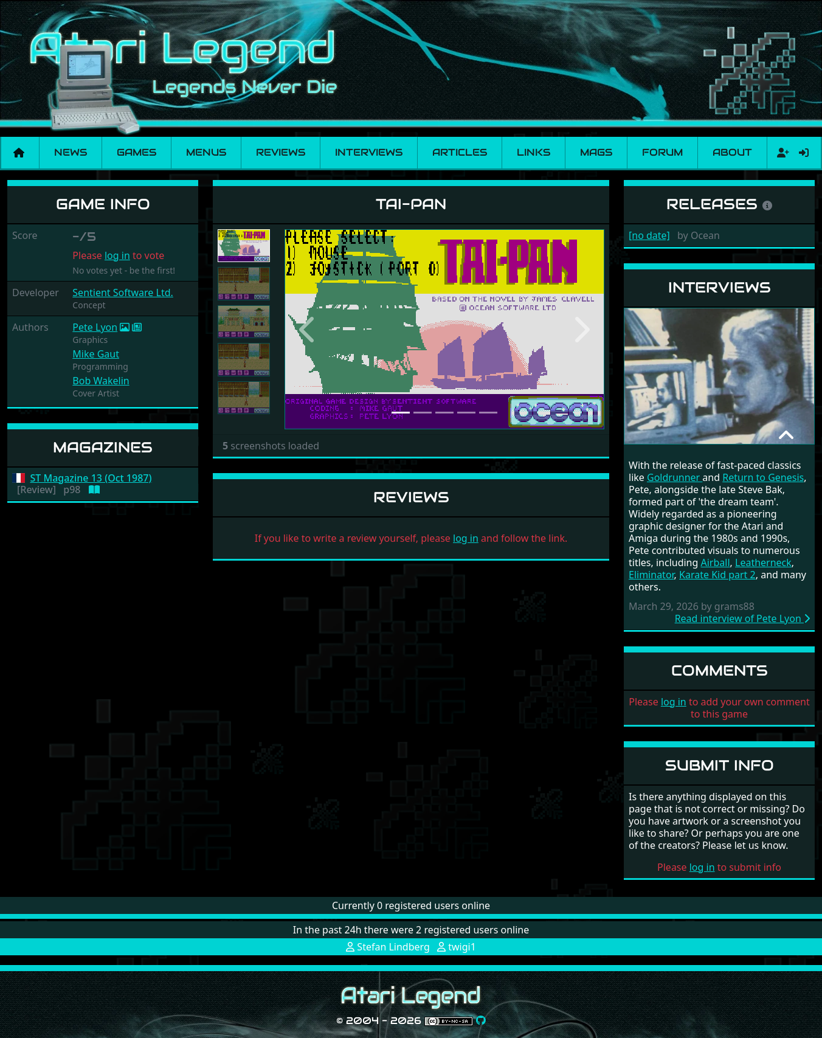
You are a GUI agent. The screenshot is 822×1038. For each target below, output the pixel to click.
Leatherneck (763, 562)
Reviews (280, 152)
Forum (662, 152)
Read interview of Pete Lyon (742, 618)
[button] (309, 329)
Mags (596, 152)
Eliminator (651, 574)
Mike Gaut (95, 354)
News (70, 152)
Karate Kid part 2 (717, 574)
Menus (206, 152)
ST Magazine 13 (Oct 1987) (91, 478)
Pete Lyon (94, 327)
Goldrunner (674, 477)
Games (136, 152)
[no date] (649, 235)
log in (117, 255)
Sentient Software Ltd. (122, 292)
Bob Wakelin (100, 380)
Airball (715, 562)
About (732, 152)
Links (533, 152)
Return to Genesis (763, 477)
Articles (459, 152)
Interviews (368, 152)
